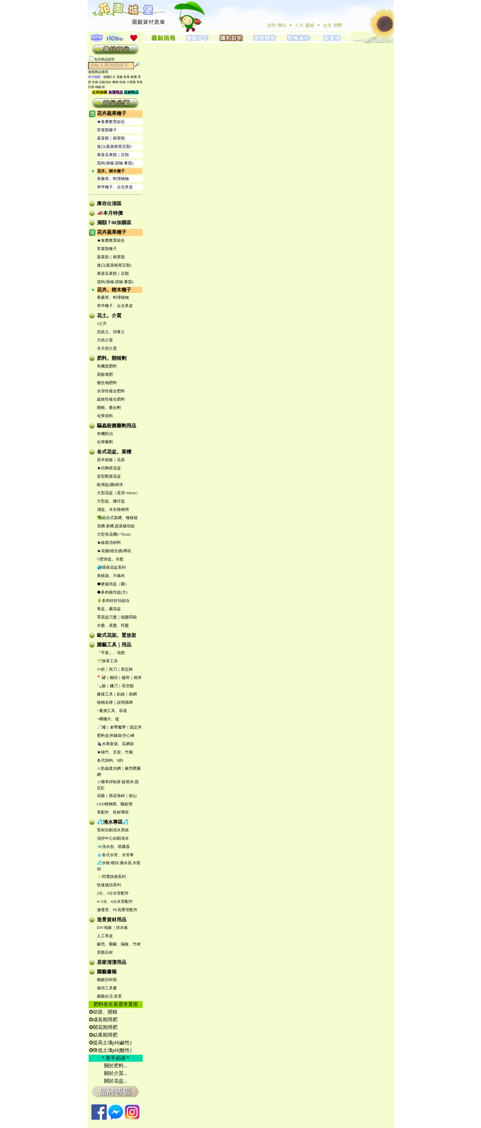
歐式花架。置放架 (116, 635)
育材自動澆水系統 (113, 830)
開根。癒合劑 (109, 407)
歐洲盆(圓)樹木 (110, 484)
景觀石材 (105, 952)
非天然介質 (107, 348)
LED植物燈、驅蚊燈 (115, 804)
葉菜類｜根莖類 (111, 138)
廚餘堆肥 (105, 374)
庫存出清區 (109, 203)
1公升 (102, 323)
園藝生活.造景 (109, 996)
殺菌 (134, 77)
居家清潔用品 (111, 962)
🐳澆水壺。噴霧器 (113, 846)
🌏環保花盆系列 (111, 567)
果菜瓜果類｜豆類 (113, 154)
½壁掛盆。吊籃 (110, 559)
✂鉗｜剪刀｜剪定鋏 (115, 669)
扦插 (91, 87)
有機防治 (105, 433)
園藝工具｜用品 (114, 644)
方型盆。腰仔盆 (111, 501)
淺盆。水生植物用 (113, 509)
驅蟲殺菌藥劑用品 (116, 425)
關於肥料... (115, 1065)
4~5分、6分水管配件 (115, 901)
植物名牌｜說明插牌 (115, 702)
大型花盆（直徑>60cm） (118, 493)
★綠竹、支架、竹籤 (115, 752)
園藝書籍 (107, 971)
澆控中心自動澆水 (113, 838)
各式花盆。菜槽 (114, 451)
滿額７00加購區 (114, 222)
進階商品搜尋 (100, 72)
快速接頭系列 (109, 885)
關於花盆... (115, 1081)
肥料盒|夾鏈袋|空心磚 (115, 735)
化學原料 (105, 416)
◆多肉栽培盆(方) (112, 592)
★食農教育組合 (111, 121)
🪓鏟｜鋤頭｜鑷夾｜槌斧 (119, 677)
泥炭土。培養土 (111, 331)
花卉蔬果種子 (111, 113)
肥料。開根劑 (111, 358)
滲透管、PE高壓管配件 (117, 909)
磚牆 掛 (100, 87)
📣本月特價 (110, 213)
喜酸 (120, 77)
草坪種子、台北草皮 (115, 187)
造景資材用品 (111, 919)
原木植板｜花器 (111, 459)
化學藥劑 (105, 442)
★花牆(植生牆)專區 (114, 551)
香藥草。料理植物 (113, 178)
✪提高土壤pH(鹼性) (110, 1042)
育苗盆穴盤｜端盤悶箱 (117, 617)
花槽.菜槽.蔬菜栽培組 (116, 526)
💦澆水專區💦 (113, 822)
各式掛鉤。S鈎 (110, 760)
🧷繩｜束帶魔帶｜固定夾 (119, 727)
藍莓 (127, 77)
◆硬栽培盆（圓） (113, 584)
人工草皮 (105, 936)
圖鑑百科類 (107, 979)
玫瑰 (122, 82)
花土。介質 (109, 315)
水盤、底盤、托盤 (113, 625)
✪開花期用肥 (103, 1027)
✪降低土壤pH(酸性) (110, 1050)
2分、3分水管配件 (113, 893)
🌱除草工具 (107, 661)
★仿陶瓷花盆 (109, 468)
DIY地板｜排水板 (112, 927)
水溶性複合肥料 (111, 391)
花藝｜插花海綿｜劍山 (117, 795)
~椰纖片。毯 (108, 719)
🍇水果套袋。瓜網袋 (115, 743)
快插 (95, 82)
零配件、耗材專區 (113, 812)
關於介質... (115, 1073)
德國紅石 (109, 77)
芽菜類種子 (107, 130)
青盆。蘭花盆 (109, 608)
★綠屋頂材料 (109, 542)
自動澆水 (105, 82)
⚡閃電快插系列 (111, 876)
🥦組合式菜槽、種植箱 (117, 517)
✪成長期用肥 (103, 1019)
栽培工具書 (107, 988)
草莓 (140, 82)
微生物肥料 (107, 382)
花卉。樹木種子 (111, 171)
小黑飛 (131, 82)
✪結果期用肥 (103, 1035)
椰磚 (115, 82)
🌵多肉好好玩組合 (113, 600)
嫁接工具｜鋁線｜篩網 (117, 694)
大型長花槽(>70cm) (114, 534)
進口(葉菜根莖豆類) (114, 146)
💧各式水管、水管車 (115, 855)
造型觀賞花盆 (109, 476)
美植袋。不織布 (111, 575)
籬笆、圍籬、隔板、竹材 (119, 944)
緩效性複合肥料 (111, 399)
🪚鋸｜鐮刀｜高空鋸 (115, 685)
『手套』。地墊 (111, 652)
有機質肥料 (107, 366)
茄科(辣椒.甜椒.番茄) (115, 163)
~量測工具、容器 (112, 710)
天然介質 (105, 340)
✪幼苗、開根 (103, 1011)
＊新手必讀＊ (115, 1058)
